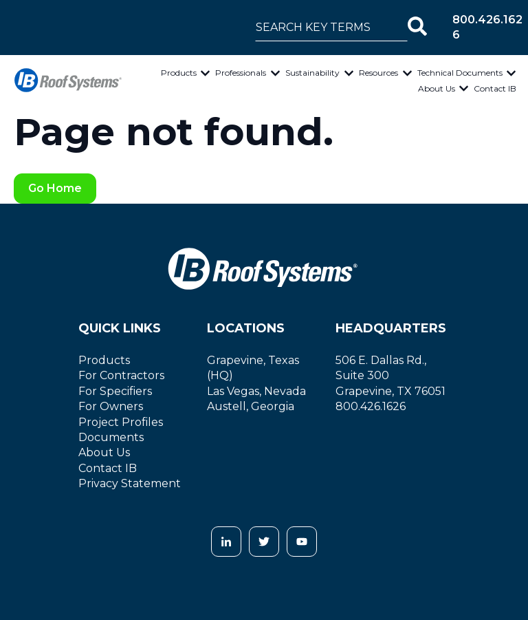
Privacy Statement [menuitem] (129, 483)
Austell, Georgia (250, 406)
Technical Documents (460, 72)
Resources (378, 72)
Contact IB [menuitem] (107, 468)
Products (179, 72)
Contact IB (495, 88)
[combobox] (331, 27)
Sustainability (312, 72)
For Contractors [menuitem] (121, 375)
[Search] (417, 27)
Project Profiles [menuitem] (120, 422)
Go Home (55, 188)
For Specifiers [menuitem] (115, 391)
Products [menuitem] (104, 360)
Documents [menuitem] (111, 437)
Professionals (240, 72)
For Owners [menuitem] (110, 406)
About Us (436, 88)
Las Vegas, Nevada (256, 391)
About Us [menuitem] (104, 452)
